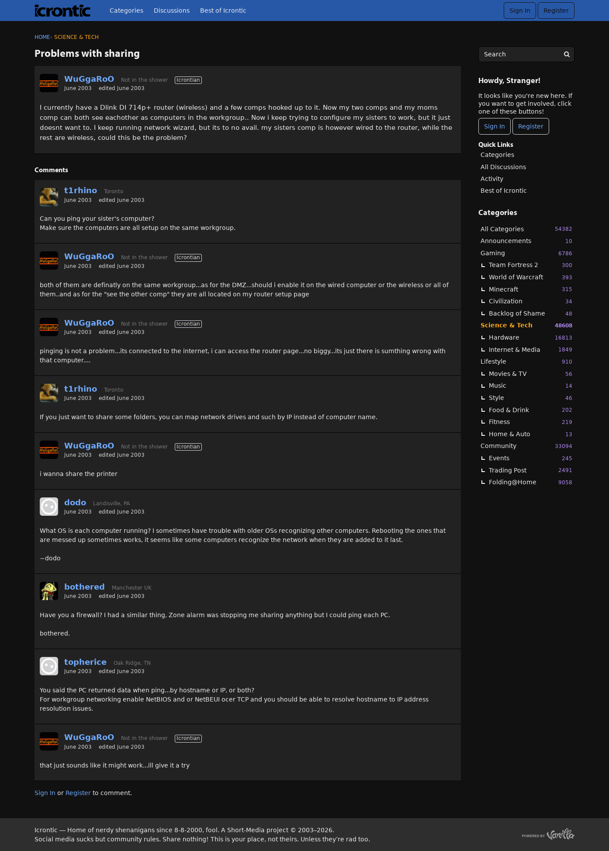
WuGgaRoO (89, 78)
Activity (492, 178)
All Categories (526, 229)
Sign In (519, 10)
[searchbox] (526, 54)
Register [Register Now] (530, 126)
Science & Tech (526, 325)
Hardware (530, 337)
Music (530, 386)
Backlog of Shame (530, 313)
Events (530, 458)
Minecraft (530, 289)
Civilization (530, 301)
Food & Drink (530, 410)
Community (526, 446)
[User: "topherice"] (49, 666)
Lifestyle (526, 362)
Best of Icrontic (223, 10)
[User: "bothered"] (49, 591)
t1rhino (80, 190)
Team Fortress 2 (530, 265)
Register (556, 10)
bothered (84, 586)
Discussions (172, 10)
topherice (85, 662)
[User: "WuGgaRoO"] (49, 83)
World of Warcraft (530, 277)
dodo (75, 502)
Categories (126, 10)
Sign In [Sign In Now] (494, 126)
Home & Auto (530, 434)
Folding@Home (530, 482)
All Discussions (503, 166)
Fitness (530, 422)
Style (530, 398)
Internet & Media (530, 349)
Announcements (526, 241)
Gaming (526, 253)
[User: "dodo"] (49, 506)
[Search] (566, 54)
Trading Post (530, 470)
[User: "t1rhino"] (49, 197)
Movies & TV (530, 374)
